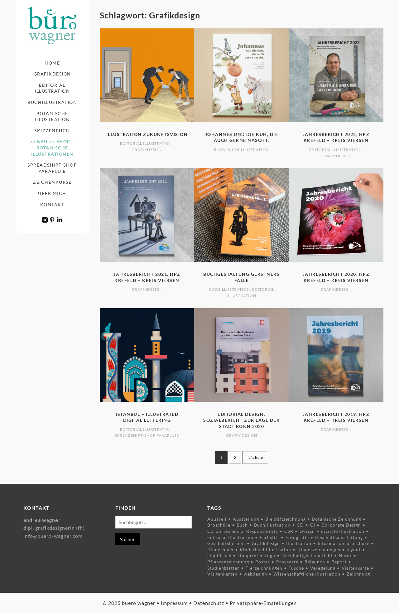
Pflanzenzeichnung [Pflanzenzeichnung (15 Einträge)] (228, 561)
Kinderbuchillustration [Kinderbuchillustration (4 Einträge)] (265, 549)
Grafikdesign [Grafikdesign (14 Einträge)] (266, 543)
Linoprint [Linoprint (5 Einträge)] (248, 555)
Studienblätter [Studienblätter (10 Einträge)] (223, 568)
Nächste (255, 457)
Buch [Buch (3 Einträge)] (242, 525)
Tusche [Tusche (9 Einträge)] (296, 568)
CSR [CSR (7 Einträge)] (288, 531)
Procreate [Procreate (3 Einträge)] (287, 561)
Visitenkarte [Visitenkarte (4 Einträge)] (355, 568)
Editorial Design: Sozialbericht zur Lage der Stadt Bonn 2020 (241, 420)
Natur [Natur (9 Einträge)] (345, 555)
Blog (219, 149)
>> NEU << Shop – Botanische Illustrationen (52, 147)
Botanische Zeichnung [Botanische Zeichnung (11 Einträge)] (336, 519)
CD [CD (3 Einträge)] (300, 525)
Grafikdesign (52, 73)
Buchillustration (52, 102)
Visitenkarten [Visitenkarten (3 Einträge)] (222, 574)
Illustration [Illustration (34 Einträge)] (298, 543)
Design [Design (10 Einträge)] (307, 531)
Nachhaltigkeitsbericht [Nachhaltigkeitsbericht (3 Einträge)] (307, 555)
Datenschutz (208, 603)
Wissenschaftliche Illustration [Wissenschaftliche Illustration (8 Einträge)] (306, 574)
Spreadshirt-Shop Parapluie (52, 168)
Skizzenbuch (52, 130)
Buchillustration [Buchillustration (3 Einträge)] (272, 525)
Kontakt (52, 204)
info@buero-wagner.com (53, 536)
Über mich (52, 193)
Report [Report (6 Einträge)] (339, 561)
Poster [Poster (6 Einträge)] (262, 561)
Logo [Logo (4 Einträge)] (270, 555)
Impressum (174, 603)
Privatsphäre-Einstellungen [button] (263, 603)
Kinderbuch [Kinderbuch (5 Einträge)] (220, 549)
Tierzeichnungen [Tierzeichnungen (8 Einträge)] (264, 568)
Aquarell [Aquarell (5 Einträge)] (217, 519)
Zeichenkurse (52, 182)
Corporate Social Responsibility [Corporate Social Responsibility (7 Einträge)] (242, 531)
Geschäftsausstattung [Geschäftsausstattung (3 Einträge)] (339, 537)
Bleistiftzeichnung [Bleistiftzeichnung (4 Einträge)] (285, 519)
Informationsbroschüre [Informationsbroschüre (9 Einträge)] (343, 543)
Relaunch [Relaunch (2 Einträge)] (315, 561)
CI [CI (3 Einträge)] (312, 525)
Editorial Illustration (52, 88)
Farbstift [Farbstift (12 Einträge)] (269, 537)
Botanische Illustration (52, 116)
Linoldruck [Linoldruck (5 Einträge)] (219, 555)
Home (52, 63)
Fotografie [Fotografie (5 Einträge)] (297, 537)
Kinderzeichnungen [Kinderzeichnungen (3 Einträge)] (318, 549)
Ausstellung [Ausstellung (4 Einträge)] (246, 519)
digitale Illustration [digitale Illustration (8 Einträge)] (342, 531)
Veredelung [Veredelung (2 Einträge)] (322, 568)
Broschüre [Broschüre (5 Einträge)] (218, 525)
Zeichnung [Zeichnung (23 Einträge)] (358, 574)
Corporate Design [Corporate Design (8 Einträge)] (341, 525)
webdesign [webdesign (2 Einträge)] (255, 574)
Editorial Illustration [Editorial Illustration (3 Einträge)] (230, 537)
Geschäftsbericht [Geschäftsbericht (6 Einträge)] (226, 543)
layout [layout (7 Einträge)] (354, 549)
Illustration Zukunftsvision (147, 134)
